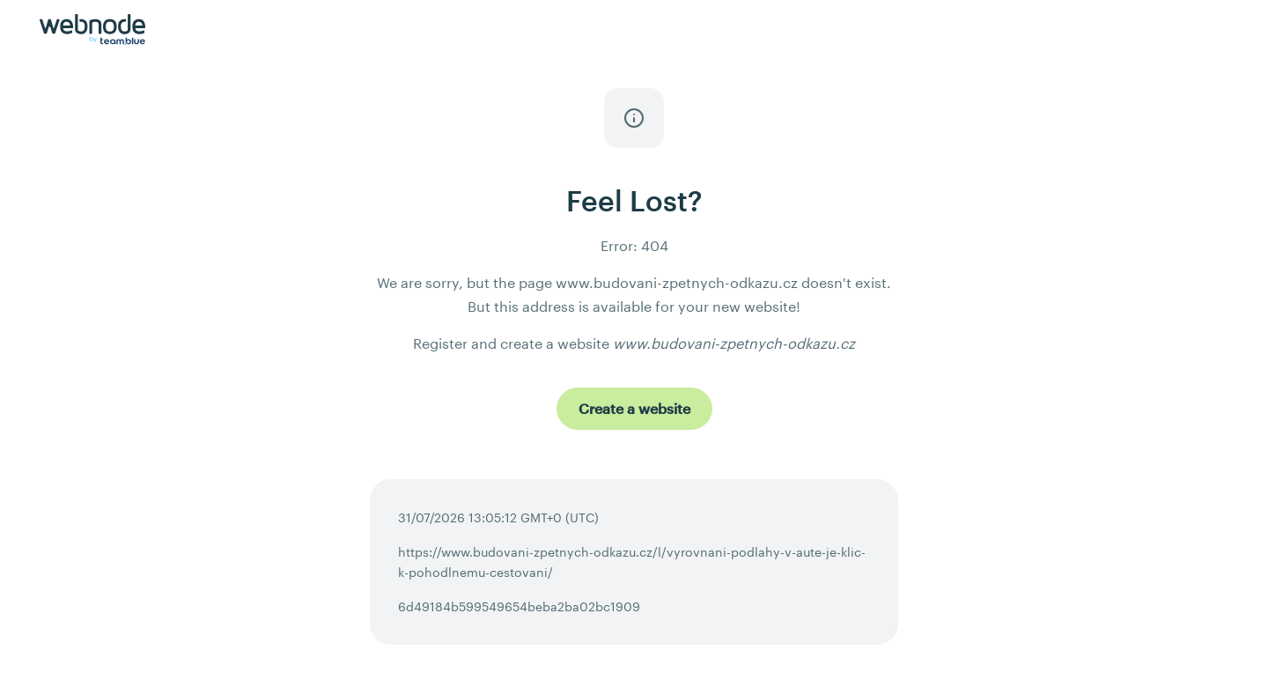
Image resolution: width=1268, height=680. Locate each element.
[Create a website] (634, 409)
